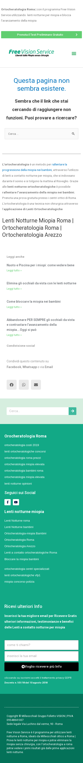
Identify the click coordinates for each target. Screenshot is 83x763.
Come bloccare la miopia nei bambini (34, 301)
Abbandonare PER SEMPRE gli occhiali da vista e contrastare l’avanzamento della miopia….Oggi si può (41, 324)
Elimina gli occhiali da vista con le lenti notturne (41, 283)
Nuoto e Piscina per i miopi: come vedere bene (40, 265)
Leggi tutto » (14, 270)
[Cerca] (72, 411)
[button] (41, 34)
